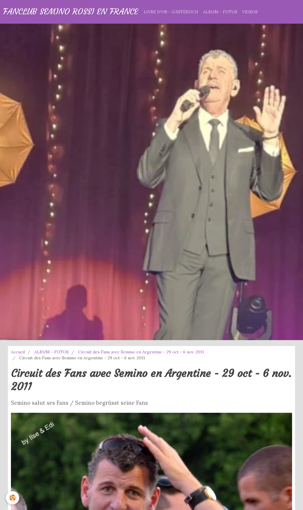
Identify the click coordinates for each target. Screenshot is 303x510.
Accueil (18, 352)
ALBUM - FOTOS (220, 11)
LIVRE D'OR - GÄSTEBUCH (171, 11)
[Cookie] (12, 497)
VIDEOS (250, 11)
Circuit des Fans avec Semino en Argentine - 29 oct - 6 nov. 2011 (141, 352)
